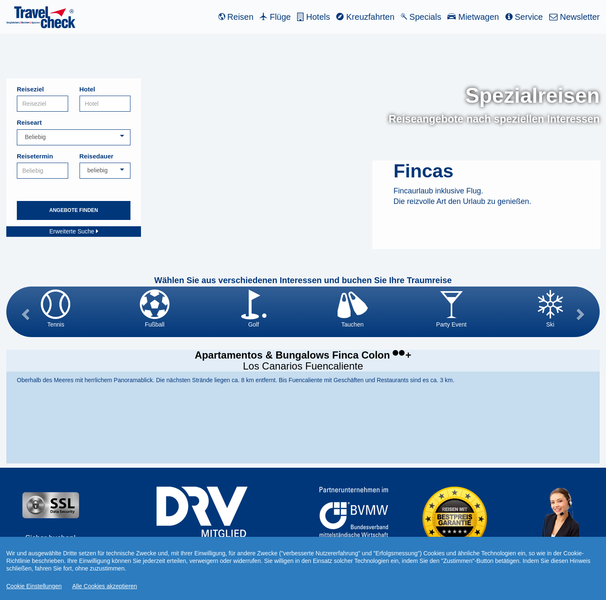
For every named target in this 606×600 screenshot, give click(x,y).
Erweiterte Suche (73, 231)
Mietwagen (473, 16)
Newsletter (574, 16)
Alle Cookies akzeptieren (104, 586)
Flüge (275, 16)
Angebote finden (73, 210)
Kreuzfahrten (365, 16)
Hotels (313, 16)
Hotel (88, 89)
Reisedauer (97, 156)
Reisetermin (35, 156)
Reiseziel (30, 89)
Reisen (236, 16)
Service (524, 16)
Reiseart (29, 122)
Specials (421, 16)
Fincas (423, 171)
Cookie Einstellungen (34, 586)
